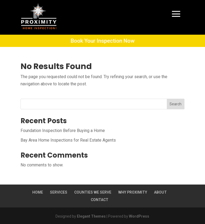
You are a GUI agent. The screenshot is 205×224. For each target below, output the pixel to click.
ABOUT (160, 192)
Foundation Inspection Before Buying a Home (63, 130)
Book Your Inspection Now (103, 41)
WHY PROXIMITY (132, 192)
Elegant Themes (91, 216)
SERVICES (58, 192)
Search (175, 104)
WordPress (139, 216)
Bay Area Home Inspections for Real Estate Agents (68, 140)
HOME (37, 192)
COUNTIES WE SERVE (92, 192)
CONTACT (99, 200)
